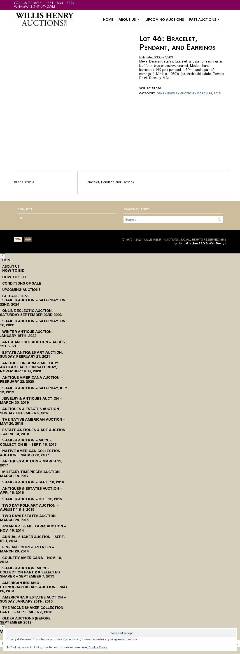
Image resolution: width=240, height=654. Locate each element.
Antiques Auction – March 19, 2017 (31, 463)
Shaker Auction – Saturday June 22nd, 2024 (34, 302)
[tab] (45, 182)
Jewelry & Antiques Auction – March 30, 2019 (31, 400)
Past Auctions (202, 20)
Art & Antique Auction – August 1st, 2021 (33, 344)
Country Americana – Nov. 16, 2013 (31, 560)
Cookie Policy (98, 647)
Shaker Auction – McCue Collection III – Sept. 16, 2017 (28, 442)
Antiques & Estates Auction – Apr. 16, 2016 (31, 490)
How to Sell (14, 277)
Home (108, 20)
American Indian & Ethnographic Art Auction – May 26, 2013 (34, 587)
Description (24, 182)
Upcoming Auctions (165, 20)
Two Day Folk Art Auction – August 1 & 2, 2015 (29, 507)
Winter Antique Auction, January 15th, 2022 (26, 334)
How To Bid (13, 270)
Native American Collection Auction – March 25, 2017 (30, 453)
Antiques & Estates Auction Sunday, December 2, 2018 (29, 411)
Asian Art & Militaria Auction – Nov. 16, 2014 (33, 528)
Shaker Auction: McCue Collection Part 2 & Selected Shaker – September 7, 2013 (30, 572)
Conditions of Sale (21, 283)
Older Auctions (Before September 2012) (25, 620)
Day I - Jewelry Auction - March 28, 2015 (189, 93)
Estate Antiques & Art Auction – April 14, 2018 (32, 432)
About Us (127, 20)
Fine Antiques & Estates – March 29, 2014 (27, 549)
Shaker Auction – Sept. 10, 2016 (33, 482)
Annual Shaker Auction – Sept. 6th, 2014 (32, 539)
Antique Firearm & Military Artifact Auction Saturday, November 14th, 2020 (29, 367)
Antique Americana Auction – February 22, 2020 (31, 379)
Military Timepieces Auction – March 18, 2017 (31, 474)
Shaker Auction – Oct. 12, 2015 (32, 499)
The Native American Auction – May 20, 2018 (32, 421)
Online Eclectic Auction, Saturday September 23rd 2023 (31, 313)
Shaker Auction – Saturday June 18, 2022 (34, 323)
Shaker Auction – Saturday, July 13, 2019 (33, 390)
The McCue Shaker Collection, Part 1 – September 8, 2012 (32, 610)
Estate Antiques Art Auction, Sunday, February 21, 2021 (31, 354)
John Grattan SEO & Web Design (202, 243)
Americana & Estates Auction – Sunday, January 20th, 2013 (33, 599)
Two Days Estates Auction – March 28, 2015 (29, 518)
